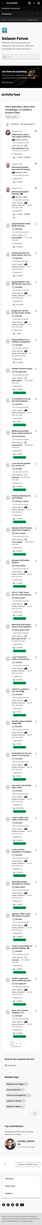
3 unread (27, 157)
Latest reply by (17, 146)
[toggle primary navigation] (4, 3)
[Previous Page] (8, 1043)
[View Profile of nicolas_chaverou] (27, 1143)
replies (18, 157)
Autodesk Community (11, 8)
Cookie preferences (8, 1219)
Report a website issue (28, 1164)
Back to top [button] (5, 1164)
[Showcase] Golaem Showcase (20, 192)
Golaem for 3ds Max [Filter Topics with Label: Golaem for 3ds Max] (14, 1101)
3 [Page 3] (20, 1043)
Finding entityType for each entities (21, 497)
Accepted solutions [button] (29, 124)
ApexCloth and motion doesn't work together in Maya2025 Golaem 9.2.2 (21, 627)
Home (4, 20)
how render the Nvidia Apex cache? (21, 786)
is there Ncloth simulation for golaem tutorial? (21, 851)
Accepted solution (19, 393)
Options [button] (20, 116)
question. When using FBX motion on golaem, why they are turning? (22, 916)
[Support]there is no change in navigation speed (21, 341)
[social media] (13, 1205)
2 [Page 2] (16, 1043)
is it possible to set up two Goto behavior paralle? (21, 401)
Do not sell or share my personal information (22, 1216)
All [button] (7, 124)
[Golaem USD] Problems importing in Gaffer (22, 529)
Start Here (11, 1065)
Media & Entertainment (16, 20)
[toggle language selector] (29, 3)
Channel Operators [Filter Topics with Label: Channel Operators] (14, 1090)
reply (17, 333)
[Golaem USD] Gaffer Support (20, 561)
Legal (3, 1221)
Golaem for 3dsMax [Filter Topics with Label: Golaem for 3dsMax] (14, 1106)
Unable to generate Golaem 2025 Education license (22, 980)
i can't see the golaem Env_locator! (21, 464)
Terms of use (35, 1219)
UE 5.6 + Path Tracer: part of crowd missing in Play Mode (21, 594)
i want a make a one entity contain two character (20, 819)
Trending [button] (15, 124)
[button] (35, 224)
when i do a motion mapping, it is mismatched (20, 1012)
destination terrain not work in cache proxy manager (21, 755)
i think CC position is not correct (20, 690)
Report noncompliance (22, 1219)
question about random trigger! (22, 722)
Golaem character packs (22, 368)
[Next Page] (25, 1043)
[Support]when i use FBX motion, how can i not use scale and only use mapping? (21, 285)
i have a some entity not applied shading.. (22, 947)
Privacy (4, 1216)
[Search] (21, 56)
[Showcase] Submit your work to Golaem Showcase (21, 169)
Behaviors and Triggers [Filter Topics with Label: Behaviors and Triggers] (15, 1084)
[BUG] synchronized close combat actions (21, 432)
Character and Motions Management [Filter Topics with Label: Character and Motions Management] (17, 1095)
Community (7, 14)
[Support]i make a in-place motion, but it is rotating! (21, 255)
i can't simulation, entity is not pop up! (20, 658)
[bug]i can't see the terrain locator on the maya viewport (21, 312)
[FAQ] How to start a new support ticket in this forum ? (21, 136)
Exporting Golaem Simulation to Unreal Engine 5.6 (21, 883)
